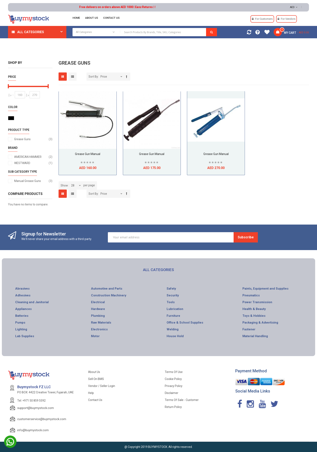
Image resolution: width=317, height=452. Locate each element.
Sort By (93, 76)
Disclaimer (171, 393)
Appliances (23, 309)
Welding (173, 329)
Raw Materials (101, 322)
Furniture (173, 316)
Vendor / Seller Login (101, 386)
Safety (171, 288)
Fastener (248, 329)
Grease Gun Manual (87, 154)
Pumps (20, 322)
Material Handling (255, 336)
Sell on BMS (96, 379)
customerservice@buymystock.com (41, 419)
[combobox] (145, 32)
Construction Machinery (108, 295)
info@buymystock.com (33, 430)
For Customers (264, 18)
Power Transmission (257, 302)
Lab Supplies (24, 336)
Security (173, 295)
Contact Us (95, 400)
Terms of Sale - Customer (182, 400)
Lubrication (175, 309)
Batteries (21, 316)
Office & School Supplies (185, 322)
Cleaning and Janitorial (32, 302)
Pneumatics (251, 295)
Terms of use (174, 372)
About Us (94, 372)
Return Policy (173, 407)
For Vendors (288, 18)
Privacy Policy (173, 386)
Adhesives (22, 295)
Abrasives (22, 288)
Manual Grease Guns (33, 181)
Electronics (99, 329)
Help (91, 393)
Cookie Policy (173, 379)
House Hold (175, 336)
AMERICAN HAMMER (33, 157)
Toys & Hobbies (253, 316)
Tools (171, 302)
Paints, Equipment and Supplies (265, 288)
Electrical (98, 302)
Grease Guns (33, 139)
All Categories (30, 32)
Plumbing (98, 316)
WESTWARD (33, 163)
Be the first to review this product (88, 163)
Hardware (98, 309)
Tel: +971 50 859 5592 (31, 400)
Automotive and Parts (106, 288)
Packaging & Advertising (260, 322)
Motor (95, 336)
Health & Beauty (254, 309)
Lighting (21, 329)
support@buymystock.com (35, 408)
